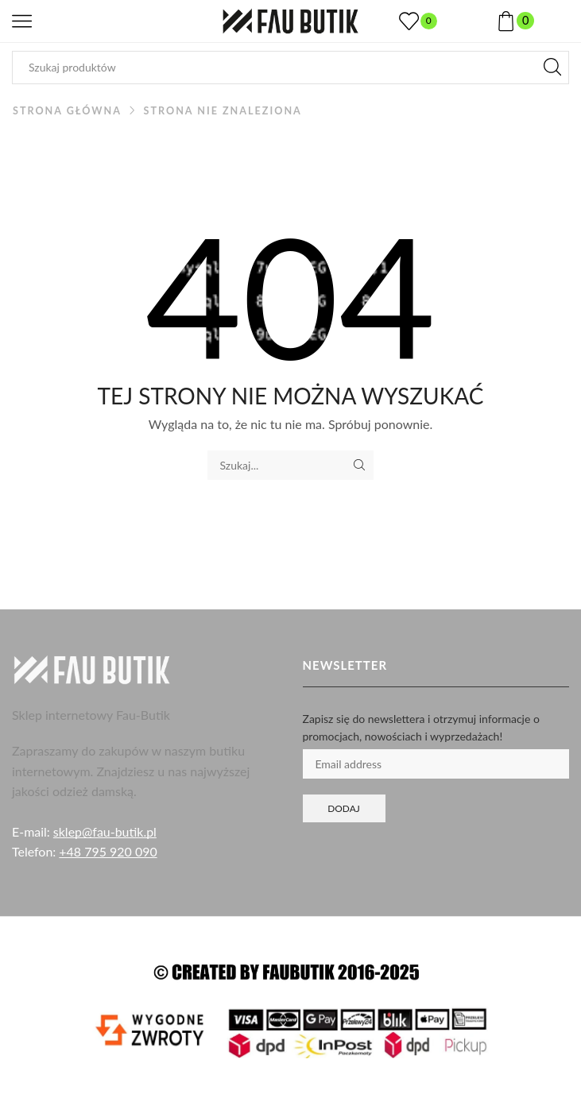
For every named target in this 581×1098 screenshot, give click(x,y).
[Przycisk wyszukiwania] (552, 67)
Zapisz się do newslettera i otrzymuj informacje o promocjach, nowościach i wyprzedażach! (421, 727)
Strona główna (67, 111)
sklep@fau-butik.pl (105, 831)
